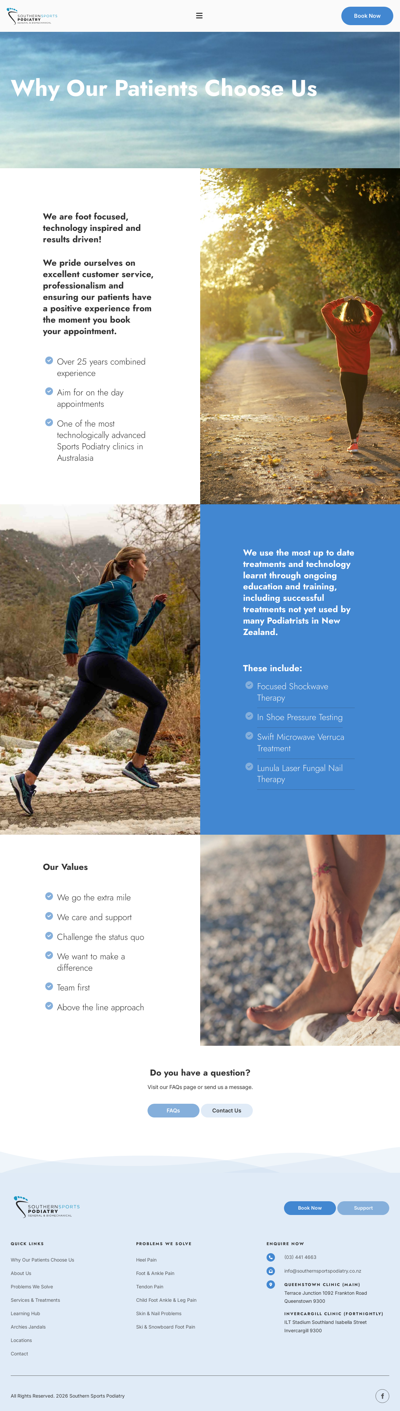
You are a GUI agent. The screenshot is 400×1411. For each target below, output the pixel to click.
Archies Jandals (28, 1327)
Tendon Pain (149, 1287)
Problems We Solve (32, 1287)
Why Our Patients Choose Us (42, 1260)
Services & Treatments (35, 1300)
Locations (21, 1340)
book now (296, 1205)
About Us (21, 1273)
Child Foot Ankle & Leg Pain (166, 1300)
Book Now (354, 10)
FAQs (173, 1107)
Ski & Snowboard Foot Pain (165, 1327)
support (346, 1205)
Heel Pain (146, 1260)
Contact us (226, 1107)
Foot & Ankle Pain (155, 1273)
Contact (19, 1354)
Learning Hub (25, 1314)
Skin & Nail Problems (158, 1314)
